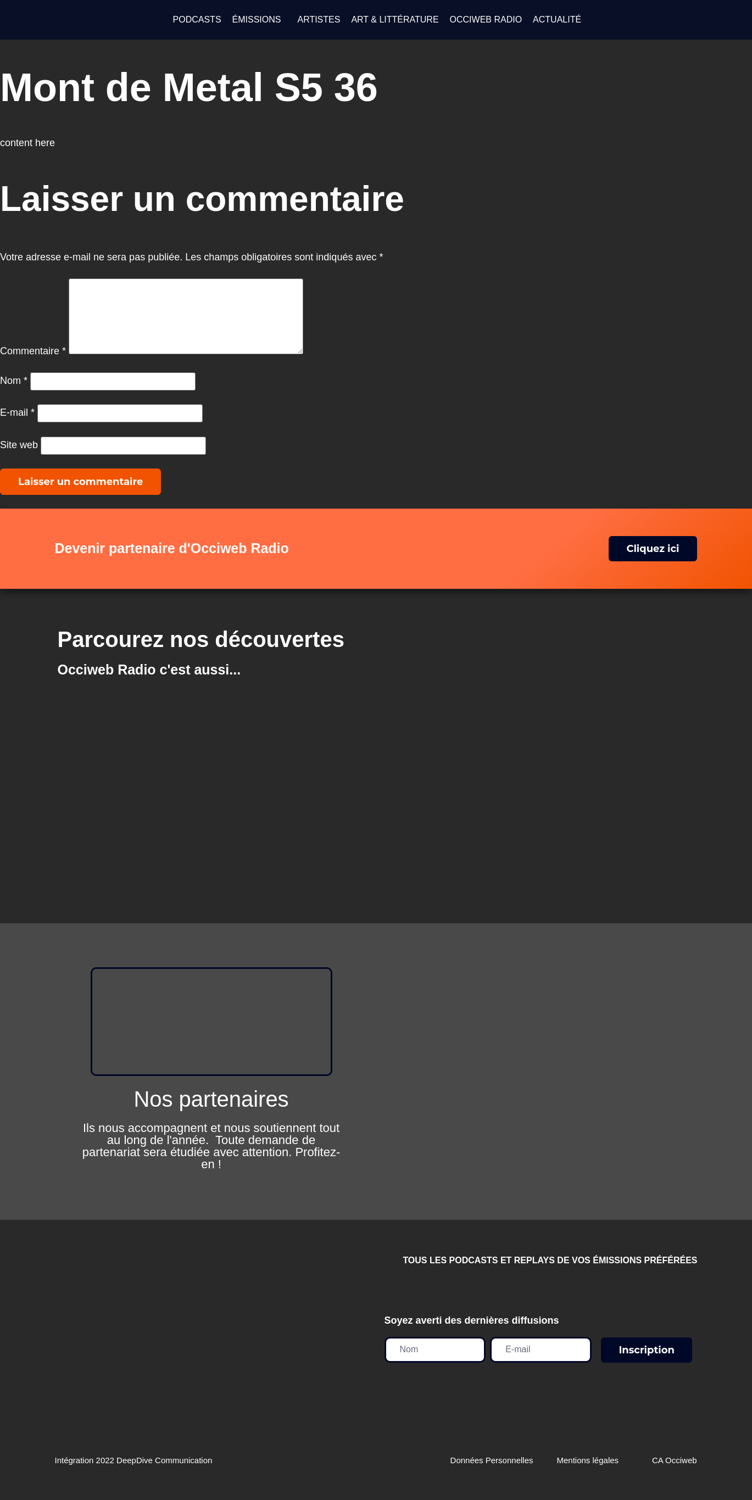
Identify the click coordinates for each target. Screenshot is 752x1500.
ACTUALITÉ (557, 19)
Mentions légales (588, 1473)
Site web (19, 458)
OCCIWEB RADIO (486, 19)
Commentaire (33, 364)
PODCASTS (197, 19)
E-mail (17, 425)
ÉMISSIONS (256, 19)
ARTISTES (318, 19)
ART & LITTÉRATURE (394, 19)
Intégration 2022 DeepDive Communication (134, 1473)
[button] (259, 20)
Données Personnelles (491, 1473)
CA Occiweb (674, 1473)
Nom (13, 393)
